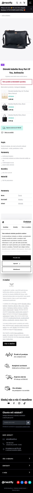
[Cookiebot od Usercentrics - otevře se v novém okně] (23, 222)
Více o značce (9, 344)
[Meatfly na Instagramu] (19, 403)
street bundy (9, 310)
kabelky (15, 327)
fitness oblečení (23, 314)
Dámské (20, 203)
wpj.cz (18, 490)
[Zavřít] (31, 8)
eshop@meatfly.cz (11, 439)
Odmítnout (16, 269)
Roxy (16, 304)
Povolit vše (16, 257)
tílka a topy (21, 306)
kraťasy (20, 308)
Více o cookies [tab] (26, 227)
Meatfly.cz (10, 488)
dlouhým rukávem (13, 306)
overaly (25, 312)
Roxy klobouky (18, 329)
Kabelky (6, 16)
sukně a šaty (18, 312)
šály (26, 320)
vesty (4, 310)
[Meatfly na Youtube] (9, 403)
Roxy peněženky (18, 333)
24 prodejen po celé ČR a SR (13, 448)
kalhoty (16, 308)
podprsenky (6, 316)
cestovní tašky (19, 325)
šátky (4, 314)
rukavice (17, 320)
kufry (12, 325)
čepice (21, 320)
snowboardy (10, 320)
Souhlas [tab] (5, 227)
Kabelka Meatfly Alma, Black (16, 104)
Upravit (16, 263)
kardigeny (10, 308)
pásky (4, 335)
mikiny (27, 306)
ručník (11, 335)
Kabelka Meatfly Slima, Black (17, 115)
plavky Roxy (11, 312)
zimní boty (22, 337)
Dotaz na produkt (7, 132)
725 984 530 (9, 443)
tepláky (26, 308)
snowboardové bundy (14, 318)
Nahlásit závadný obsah (20, 488)
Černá (20, 195)
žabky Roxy (10, 339)
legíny (12, 316)
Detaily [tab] (15, 227)
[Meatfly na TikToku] (24, 403)
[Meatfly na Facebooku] (14, 403)
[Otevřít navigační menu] (30, 3)
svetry (4, 308)
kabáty (16, 310)
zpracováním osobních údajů (23, 426)
